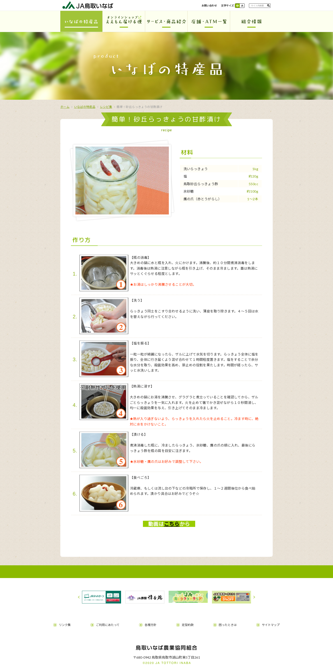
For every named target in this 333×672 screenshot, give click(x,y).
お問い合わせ (209, 5)
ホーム (64, 107)
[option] (101, 597)
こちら (172, 524)
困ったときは (218, 622)
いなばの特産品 (84, 107)
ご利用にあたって (117, 622)
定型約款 (184, 622)
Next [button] (254, 597)
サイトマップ (255, 622)
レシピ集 (106, 107)
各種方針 (154, 622)
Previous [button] (79, 597)
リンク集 (80, 622)
